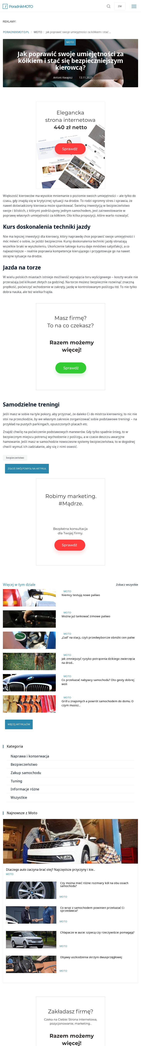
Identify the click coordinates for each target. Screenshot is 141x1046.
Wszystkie (19, 797)
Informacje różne (25, 789)
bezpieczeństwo (15, 457)
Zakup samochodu (26, 772)
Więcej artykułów (19, 724)
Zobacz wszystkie (127, 584)
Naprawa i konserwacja (30, 756)
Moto (70, 42)
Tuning (16, 781)
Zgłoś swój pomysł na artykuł (27, 468)
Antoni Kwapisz (63, 77)
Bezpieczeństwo (24, 764)
